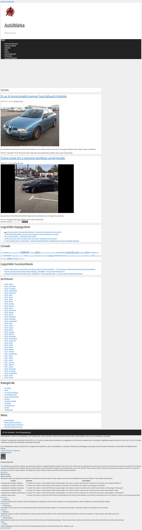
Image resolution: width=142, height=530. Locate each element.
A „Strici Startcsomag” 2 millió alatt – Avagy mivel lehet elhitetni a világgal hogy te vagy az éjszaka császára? (41, 241)
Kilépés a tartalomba (7, 2)
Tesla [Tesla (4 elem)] (81, 255)
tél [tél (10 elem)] (93, 256)
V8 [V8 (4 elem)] (1, 258)
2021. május (8, 358)
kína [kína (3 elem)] (2, 255)
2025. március (9, 304)
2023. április (8, 330)
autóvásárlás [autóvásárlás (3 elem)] (13, 252)
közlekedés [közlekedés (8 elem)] (7, 256)
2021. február (9, 364)
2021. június (8, 356)
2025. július (8, 295)
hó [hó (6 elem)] (90, 252)
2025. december (10, 286)
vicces (61, 153)
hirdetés (52, 153)
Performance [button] (5, 504)
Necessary (6, 474)
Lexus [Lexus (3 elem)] (20, 255)
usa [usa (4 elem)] (100, 255)
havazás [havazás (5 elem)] (81, 252)
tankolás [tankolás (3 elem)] (78, 255)
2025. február (9, 306)
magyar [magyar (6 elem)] (26, 256)
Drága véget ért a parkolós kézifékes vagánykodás (33, 158)
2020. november (10, 371)
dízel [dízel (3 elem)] (44, 252)
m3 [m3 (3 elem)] (22, 255)
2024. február (9, 312)
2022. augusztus (10, 341)
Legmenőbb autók (10, 54)
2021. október (9, 351)
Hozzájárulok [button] (15, 450)
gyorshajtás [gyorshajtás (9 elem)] (60, 252)
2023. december (10, 317)
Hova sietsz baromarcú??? (56, 271)
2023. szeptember (10, 321)
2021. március (9, 362)
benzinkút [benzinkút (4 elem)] (32, 252)
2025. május (8, 299)
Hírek (6, 50)
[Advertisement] (71, 73)
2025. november (10, 288)
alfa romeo (22, 153)
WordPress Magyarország (13, 427)
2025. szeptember (10, 291)
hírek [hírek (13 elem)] (87, 252)
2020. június (8, 375)
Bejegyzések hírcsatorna (12, 422)
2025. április (8, 301)
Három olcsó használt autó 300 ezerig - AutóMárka (21, 274)
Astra (27, 153)
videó (32, 219)
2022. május (8, 345)
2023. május (8, 328)
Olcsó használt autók (11, 44)
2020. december (10, 369)
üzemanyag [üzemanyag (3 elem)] (22, 258)
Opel (57, 153)
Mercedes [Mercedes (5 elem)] (38, 256)
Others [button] (3, 522)
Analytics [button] (4, 510)
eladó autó (33, 153)
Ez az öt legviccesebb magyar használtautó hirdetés (34, 96)
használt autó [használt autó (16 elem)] (72, 252)
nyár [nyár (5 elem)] (46, 256)
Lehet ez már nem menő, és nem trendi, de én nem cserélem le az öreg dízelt (30, 239)
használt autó (45, 153)
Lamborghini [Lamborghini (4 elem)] (15, 255)
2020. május (8, 377)
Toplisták (7, 48)
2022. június (8, 343)
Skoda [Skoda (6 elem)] (64, 256)
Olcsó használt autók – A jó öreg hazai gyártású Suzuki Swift (61, 274)
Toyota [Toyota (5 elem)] (86, 256)
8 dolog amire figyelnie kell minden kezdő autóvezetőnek (75, 269)
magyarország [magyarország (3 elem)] (32, 255)
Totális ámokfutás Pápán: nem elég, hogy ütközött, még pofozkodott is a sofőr (31, 234)
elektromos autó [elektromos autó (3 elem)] (49, 252)
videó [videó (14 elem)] (9, 258)
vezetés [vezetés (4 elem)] (4, 258)
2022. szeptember (10, 338)
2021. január (8, 367)
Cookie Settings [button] (6, 450)
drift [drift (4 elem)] (41, 252)
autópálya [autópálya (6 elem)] (6, 252)
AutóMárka (14, 25)
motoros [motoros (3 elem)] (43, 255)
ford (38, 153)
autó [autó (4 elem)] (2, 252)
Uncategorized (9, 405)
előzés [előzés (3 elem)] (54, 252)
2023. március (9, 332)
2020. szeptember (10, 373)
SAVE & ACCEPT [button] (6, 528)
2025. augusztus (10, 293)
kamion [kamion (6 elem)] (94, 252)
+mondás (7, 388)
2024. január (8, 314)
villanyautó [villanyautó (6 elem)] (15, 258)
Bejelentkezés (9, 420)
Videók (6, 52)
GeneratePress (26, 432)
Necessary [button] (4, 472)
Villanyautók (8, 56)
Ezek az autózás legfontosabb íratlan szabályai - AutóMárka (24, 271)
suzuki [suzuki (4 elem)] (68, 255)
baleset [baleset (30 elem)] (25, 252)
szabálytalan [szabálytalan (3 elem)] (73, 255)
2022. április (8, 347)
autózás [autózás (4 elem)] (18, 252)
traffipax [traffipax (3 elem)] (90, 255)
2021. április (8, 360)
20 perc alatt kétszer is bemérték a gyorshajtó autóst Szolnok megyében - (29, 269)
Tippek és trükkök (10, 46)
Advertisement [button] (5, 516)
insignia (22, 219)
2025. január (8, 308)
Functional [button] (4, 497)
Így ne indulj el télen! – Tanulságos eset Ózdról (20, 236)
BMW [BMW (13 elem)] (37, 252)
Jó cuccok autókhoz (10, 58)
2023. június (8, 325)
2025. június (8, 297)
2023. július (8, 323)
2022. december (10, 336)
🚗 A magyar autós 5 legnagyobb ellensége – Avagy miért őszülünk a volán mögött (32, 232)
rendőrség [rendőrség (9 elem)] (58, 256)
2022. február (9, 349)
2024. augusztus (10, 310)
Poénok (6, 399)
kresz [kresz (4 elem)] (98, 252)
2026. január (8, 284)
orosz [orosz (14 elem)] (51, 255)
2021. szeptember (10, 354)
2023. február (9, 334)
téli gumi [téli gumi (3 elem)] (96, 255)
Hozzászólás (68, 153)
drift (18, 219)
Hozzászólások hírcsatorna (13, 425)
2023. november (10, 319)
